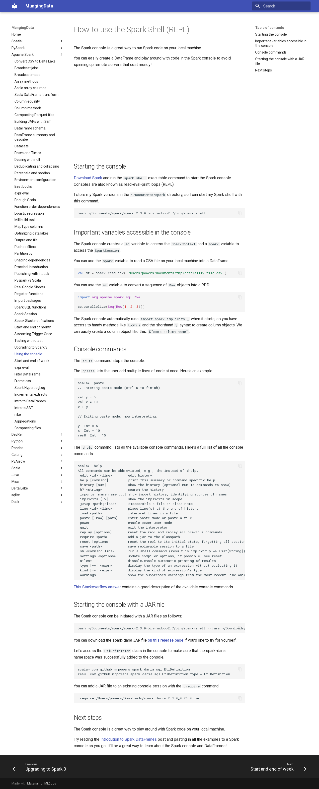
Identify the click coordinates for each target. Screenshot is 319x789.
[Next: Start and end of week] (277, 768)
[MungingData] (14, 6)
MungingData (22, 28)
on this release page (165, 640)
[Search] (281, 5)
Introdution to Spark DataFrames (128, 739)
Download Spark (88, 178)
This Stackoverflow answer (97, 587)
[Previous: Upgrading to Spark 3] (40, 768)
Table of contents (269, 28)
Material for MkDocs (41, 783)
